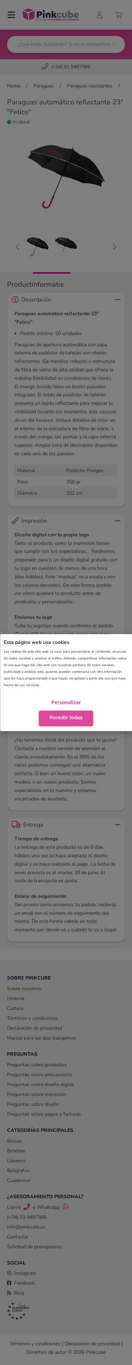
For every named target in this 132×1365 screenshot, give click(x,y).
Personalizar (66, 702)
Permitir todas (65, 718)
